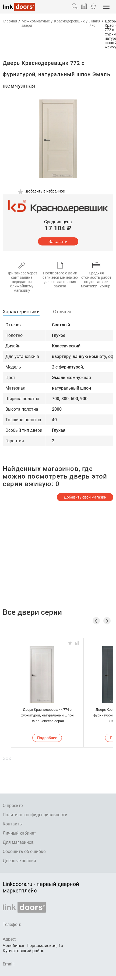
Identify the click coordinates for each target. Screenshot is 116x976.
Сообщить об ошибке (24, 851)
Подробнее (47, 738)
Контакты (13, 823)
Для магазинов (18, 842)
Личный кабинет (19, 833)
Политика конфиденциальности (35, 814)
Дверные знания (19, 860)
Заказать (58, 241)
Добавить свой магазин (85, 497)
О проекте (13, 805)
